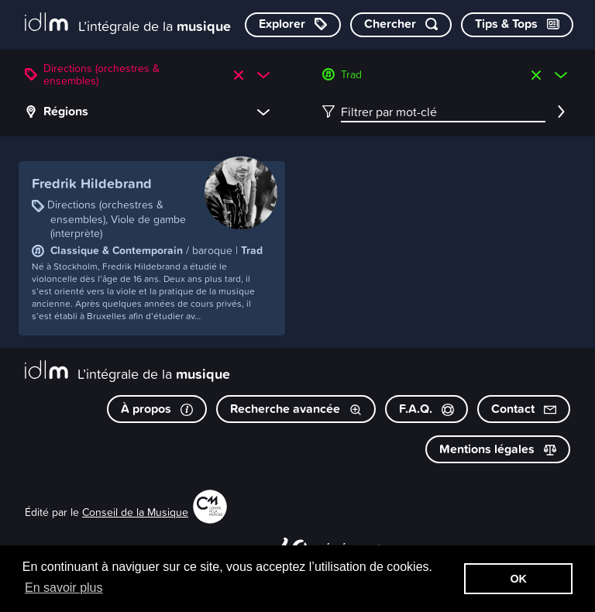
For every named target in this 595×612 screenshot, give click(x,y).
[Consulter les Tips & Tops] (517, 24)
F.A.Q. (426, 409)
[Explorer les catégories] (293, 24)
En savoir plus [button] (64, 587)
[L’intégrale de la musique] (128, 23)
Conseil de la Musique (135, 511)
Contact (523, 409)
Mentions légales (497, 449)
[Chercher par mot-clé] (401, 24)
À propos (157, 409)
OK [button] (518, 578)
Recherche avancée (296, 409)
